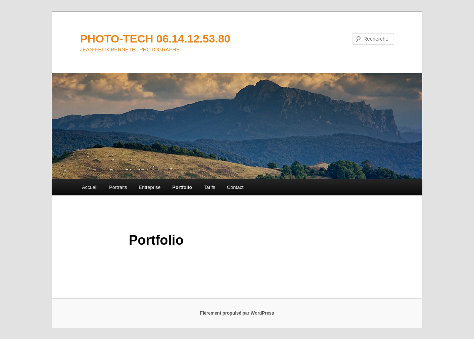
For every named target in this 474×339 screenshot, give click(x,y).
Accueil (89, 187)
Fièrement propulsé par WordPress (237, 313)
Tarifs (209, 187)
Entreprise (150, 187)
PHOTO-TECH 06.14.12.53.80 (155, 39)
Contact (235, 187)
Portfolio (182, 187)
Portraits (118, 187)
